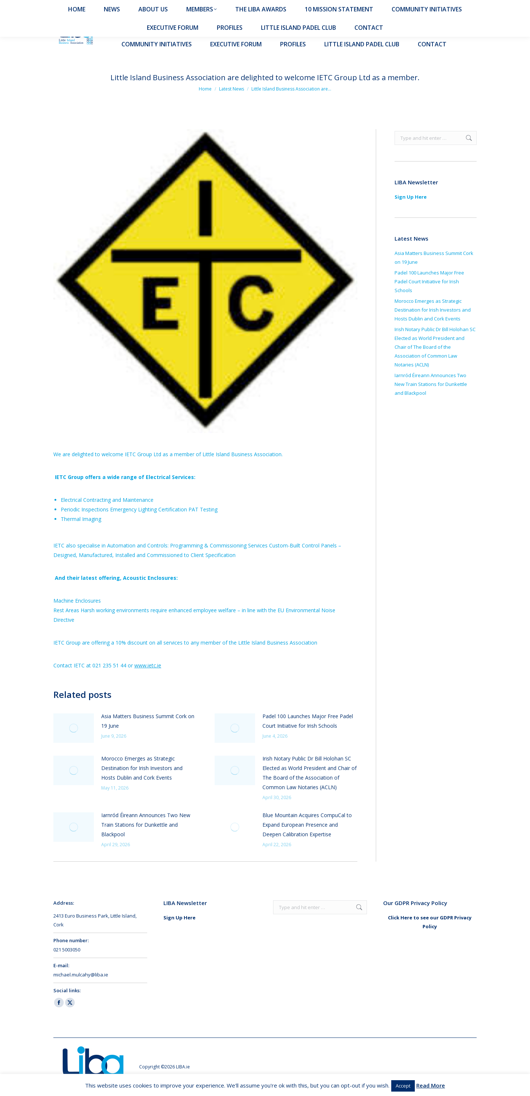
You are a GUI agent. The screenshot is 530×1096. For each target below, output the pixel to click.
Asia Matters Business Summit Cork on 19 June (147, 721)
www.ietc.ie (147, 665)
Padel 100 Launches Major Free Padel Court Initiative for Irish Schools (307, 721)
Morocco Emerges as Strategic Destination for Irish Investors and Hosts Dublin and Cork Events (142, 768)
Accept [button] (403, 1085)
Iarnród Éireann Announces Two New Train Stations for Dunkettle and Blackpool (145, 825)
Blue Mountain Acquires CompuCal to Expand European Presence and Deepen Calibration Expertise (307, 825)
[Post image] (73, 728)
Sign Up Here (411, 197)
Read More (430, 1085)
